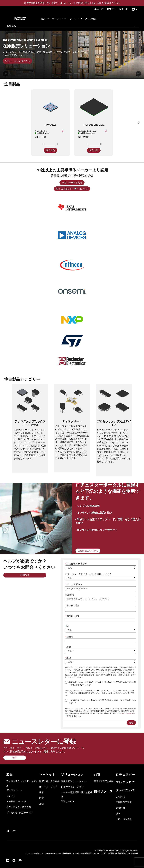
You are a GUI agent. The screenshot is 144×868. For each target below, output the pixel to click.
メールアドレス (73, 584)
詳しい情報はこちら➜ (109, 3)
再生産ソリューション (72, 786)
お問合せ (111, 8)
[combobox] (67, 25)
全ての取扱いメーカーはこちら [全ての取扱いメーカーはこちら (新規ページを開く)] (72, 188)
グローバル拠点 (123, 819)
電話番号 (69, 594)
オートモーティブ (48, 786)
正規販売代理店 (123, 802)
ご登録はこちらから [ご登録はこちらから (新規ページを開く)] (88, 550)
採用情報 (120, 796)
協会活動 (120, 807)
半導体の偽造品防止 (104, 781)
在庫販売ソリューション (73, 781)
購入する (50, 150)
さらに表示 (92, 18)
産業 (41, 792)
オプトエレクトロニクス (18, 807)
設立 (118, 813)
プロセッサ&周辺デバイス (19, 812)
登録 (14, 757)
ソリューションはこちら (17, 60)
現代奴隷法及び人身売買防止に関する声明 (120, 853)
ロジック (10, 795)
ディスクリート (14, 790)
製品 (45, 18)
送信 (131, 722)
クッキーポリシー (53, 853)
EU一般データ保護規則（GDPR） (87, 853)
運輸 (41, 803)
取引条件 (67, 853)
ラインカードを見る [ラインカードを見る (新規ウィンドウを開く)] (72, 182)
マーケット (59, 18)
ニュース (98, 8)
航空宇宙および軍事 (49, 781)
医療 (41, 798)
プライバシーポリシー (34, 853)
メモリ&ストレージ (16, 801)
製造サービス (68, 801)
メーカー (76, 18)
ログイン (123, 8)
